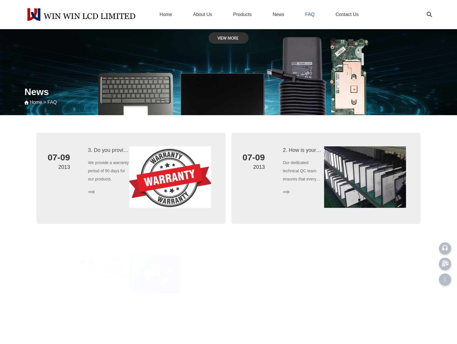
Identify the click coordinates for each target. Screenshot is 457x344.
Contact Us (346, 14)
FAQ (309, 14)
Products (242, 14)
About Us (202, 14)
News (278, 14)
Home (166, 14)
